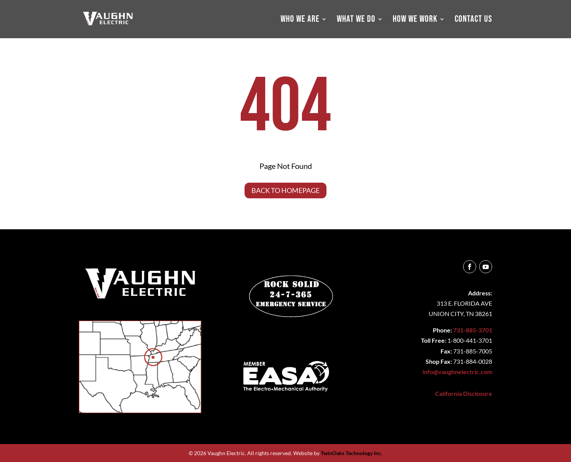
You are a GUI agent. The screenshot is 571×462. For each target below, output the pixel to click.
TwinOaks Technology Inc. (351, 453)
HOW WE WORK (415, 20)
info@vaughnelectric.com (457, 371)
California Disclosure (463, 393)
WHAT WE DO (356, 20)
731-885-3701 (472, 330)
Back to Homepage (285, 190)
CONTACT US (473, 20)
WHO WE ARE (300, 20)
